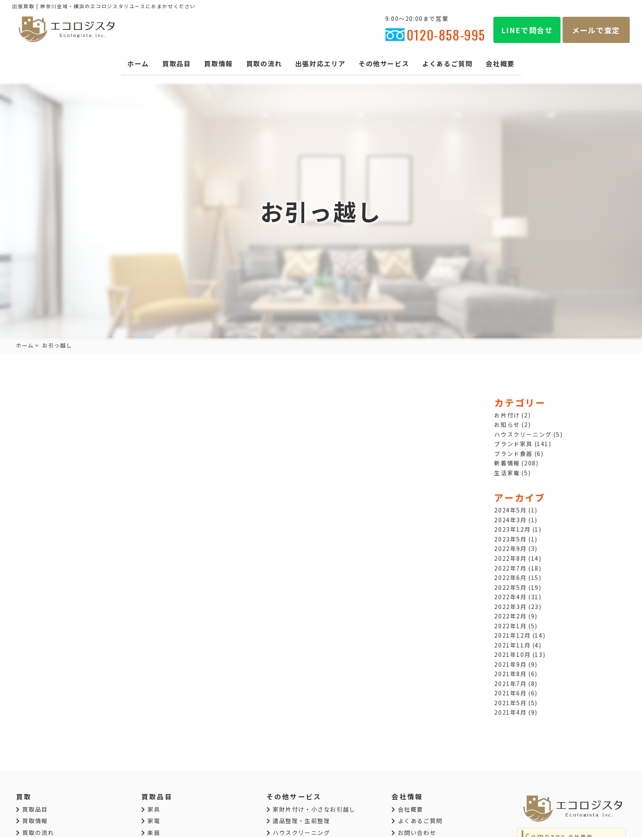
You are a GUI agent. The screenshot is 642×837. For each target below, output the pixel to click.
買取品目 (176, 63)
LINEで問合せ (527, 30)
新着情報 (507, 463)
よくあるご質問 (447, 63)
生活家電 (507, 473)
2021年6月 (510, 693)
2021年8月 (510, 674)
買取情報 (218, 63)
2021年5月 (510, 703)
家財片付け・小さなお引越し (311, 809)
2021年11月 (512, 645)
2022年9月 (510, 548)
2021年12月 (512, 635)
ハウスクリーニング (523, 434)
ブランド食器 (513, 453)
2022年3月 (510, 606)
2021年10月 (512, 654)
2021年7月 (510, 683)
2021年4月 (510, 712)
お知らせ (507, 424)
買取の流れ (264, 63)
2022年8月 (510, 558)
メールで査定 (596, 30)
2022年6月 (510, 577)
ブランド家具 (513, 444)
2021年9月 (510, 664)
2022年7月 (510, 568)
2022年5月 (510, 587)
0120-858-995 (435, 34)
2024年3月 (510, 520)
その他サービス (384, 63)
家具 (150, 809)
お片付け (507, 415)
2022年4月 (510, 597)
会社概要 (500, 63)
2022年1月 (510, 626)
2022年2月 (510, 616)
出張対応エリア (320, 63)
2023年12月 (512, 529)
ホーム (138, 63)
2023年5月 (510, 539)
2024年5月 (510, 510)
